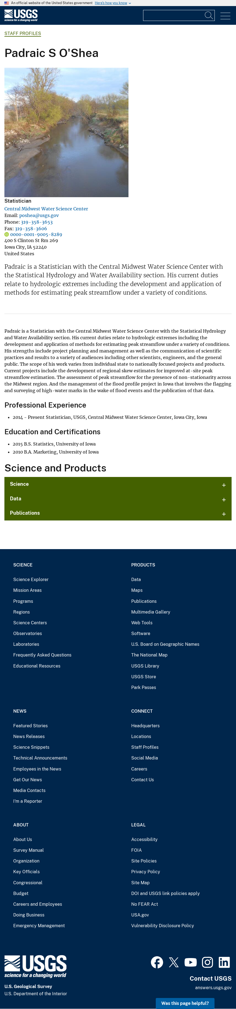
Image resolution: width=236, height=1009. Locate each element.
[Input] (179, 15)
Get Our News (27, 779)
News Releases (29, 736)
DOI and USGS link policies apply (165, 893)
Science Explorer (31, 579)
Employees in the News (37, 769)
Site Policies (144, 861)
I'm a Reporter (27, 801)
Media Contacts (29, 790)
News (19, 711)
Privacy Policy (145, 871)
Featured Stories (30, 725)
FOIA (136, 850)
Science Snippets (31, 747)
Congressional (27, 882)
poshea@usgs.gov (39, 215)
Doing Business (28, 915)
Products (143, 565)
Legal (138, 825)
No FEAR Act (144, 904)
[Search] (209, 15)
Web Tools (141, 622)
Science (19, 484)
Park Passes (143, 687)
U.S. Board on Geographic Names (165, 644)
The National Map (149, 655)
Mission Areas (27, 590)
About (21, 825)
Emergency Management (39, 925)
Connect (142, 711)
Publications (25, 513)
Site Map (140, 882)
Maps (137, 590)
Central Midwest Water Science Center (46, 208)
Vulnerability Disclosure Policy (162, 925)
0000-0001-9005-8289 (36, 234)
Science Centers (30, 622)
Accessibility (144, 839)
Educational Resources (36, 666)
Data (15, 498)
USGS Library (145, 666)
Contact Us (142, 779)
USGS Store (143, 676)
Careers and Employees (37, 904)
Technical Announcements (40, 758)
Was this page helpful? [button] (185, 1003)
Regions (21, 612)
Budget (20, 893)
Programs (23, 601)
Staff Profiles (22, 33)
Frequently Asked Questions (42, 655)
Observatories (27, 633)
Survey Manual (28, 850)
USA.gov (140, 915)
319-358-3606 (31, 228)
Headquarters (145, 725)
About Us (22, 839)
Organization (26, 861)
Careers (139, 769)
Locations (141, 736)
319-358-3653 (37, 222)
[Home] (20, 20)
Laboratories (26, 644)
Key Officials (26, 871)
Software (140, 633)
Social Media (144, 758)
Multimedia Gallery (150, 612)
